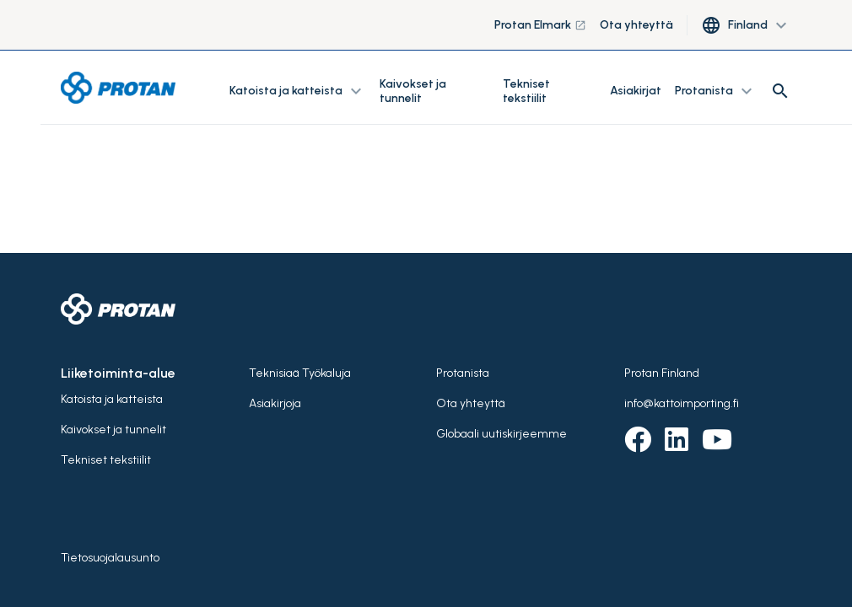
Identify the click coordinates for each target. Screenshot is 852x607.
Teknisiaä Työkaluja (300, 373)
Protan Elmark (540, 25)
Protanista (462, 373)
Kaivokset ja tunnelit (413, 91)
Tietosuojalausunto (110, 558)
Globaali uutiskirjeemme (501, 434)
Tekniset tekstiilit (526, 91)
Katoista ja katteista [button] (297, 91)
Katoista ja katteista (112, 399)
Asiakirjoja (275, 403)
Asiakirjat (635, 90)
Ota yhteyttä (636, 25)
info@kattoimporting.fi (681, 403)
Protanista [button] (716, 91)
